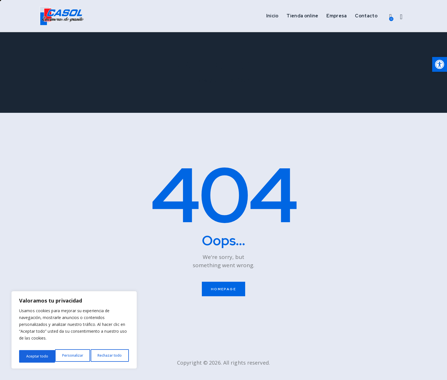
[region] (74, 332)
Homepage (223, 293)
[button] (439, 64)
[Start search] (401, 19)
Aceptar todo (111, 356)
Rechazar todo (73, 356)
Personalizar (35, 356)
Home (200, 85)
